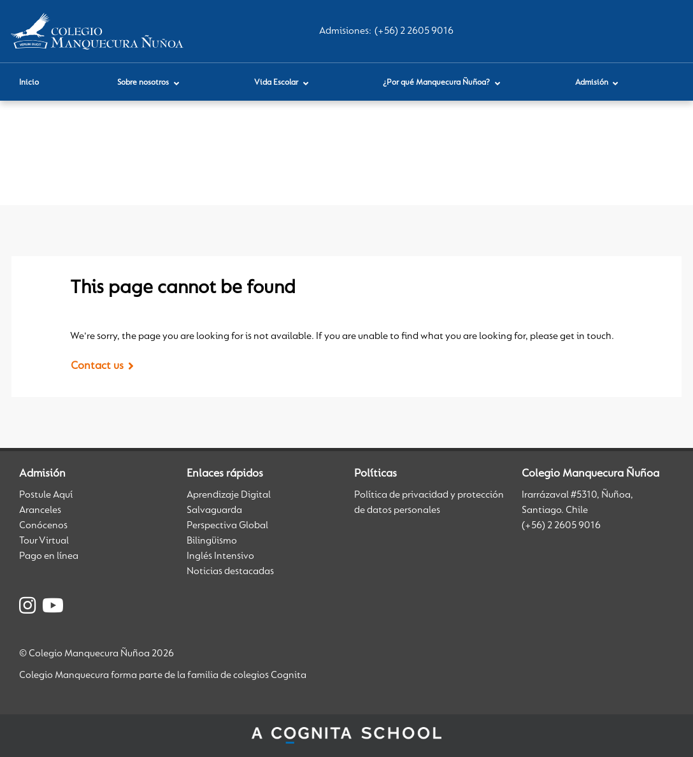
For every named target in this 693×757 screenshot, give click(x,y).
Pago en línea (48, 556)
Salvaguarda (214, 510)
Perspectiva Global (227, 526)
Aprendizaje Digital (229, 495)
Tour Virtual (44, 541)
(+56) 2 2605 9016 (414, 31)
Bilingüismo (212, 541)
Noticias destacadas (230, 571)
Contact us (97, 366)
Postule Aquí (46, 495)
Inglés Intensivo (220, 556)
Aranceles (40, 510)
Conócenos (43, 526)
